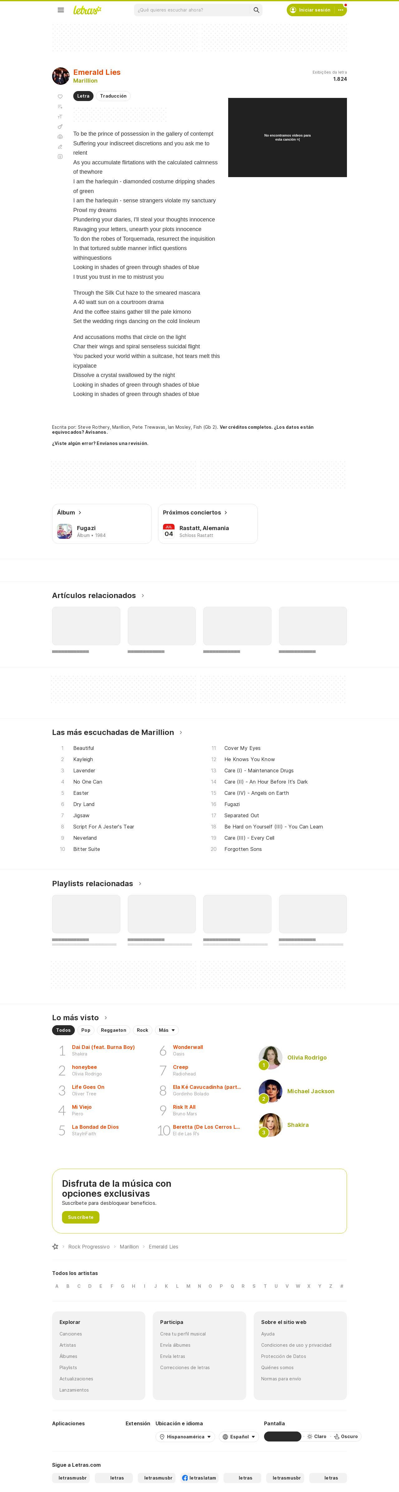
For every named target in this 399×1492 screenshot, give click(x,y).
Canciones (71, 1333)
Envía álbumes (175, 1345)
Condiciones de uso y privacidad (296, 1345)
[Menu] (61, 10)
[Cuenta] (340, 10)
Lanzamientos (74, 1390)
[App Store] (106, 1436)
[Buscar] (256, 10)
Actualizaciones (76, 1378)
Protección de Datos (283, 1356)
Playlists (68, 1367)
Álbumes (69, 1356)
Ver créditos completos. (246, 427)
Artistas (68, 1345)
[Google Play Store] (69, 1436)
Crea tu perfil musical (183, 1333)
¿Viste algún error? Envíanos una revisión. (100, 443)
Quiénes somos (277, 1367)
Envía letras (172, 1356)
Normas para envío (281, 1378)
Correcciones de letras (185, 1367)
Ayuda (268, 1333)
